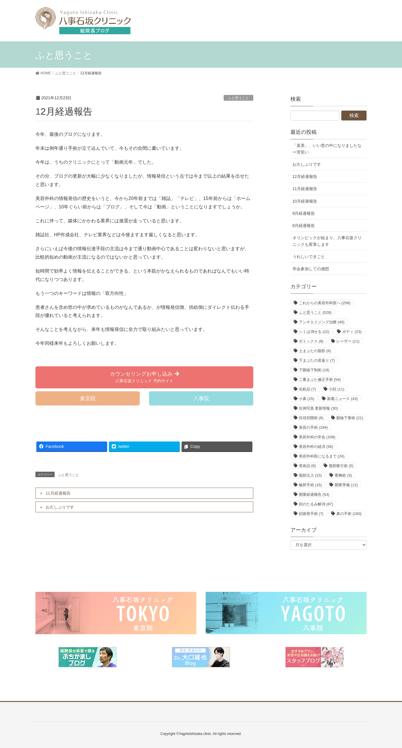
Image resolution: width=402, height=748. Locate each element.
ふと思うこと (238, 98)
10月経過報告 (304, 201)
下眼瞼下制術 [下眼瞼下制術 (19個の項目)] (314, 370)
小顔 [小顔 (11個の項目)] (336, 389)
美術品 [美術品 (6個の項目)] (307, 466)
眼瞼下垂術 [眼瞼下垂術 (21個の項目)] (349, 418)
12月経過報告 (304, 176)
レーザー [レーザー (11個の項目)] (347, 341)
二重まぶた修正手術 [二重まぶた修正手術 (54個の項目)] (320, 379)
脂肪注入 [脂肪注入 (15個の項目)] (310, 475)
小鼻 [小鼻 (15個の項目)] (306, 398)
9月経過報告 (303, 213)
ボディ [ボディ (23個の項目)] (351, 331)
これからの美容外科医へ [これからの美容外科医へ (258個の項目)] (325, 303)
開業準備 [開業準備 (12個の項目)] (346, 485)
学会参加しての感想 (310, 268)
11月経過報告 (58, 493)
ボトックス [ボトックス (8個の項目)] (311, 341)
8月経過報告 (303, 225)
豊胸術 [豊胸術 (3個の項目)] (343, 475)
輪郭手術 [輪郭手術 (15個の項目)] (310, 485)
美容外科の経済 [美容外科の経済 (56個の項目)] (316, 446)
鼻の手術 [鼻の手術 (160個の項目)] (349, 513)
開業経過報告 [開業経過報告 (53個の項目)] (314, 494)
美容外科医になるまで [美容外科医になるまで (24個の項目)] (321, 456)
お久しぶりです (60, 507)
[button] (144, 377)
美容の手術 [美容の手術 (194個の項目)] (313, 427)
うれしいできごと (308, 256)
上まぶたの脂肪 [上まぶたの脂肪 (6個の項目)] (315, 351)
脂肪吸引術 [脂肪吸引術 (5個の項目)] (341, 466)
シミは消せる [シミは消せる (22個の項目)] (314, 331)
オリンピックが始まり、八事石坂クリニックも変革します (327, 241)
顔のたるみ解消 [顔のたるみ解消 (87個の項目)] (316, 504)
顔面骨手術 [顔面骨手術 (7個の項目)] (311, 513)
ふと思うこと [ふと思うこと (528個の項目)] (315, 312)
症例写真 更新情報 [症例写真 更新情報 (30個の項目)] (318, 408)
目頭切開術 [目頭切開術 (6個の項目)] (311, 418)
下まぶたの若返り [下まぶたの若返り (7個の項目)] (317, 360)
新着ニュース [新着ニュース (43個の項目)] (342, 398)
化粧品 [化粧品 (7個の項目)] (307, 389)
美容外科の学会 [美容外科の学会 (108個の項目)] (317, 437)
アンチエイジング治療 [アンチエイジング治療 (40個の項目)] (321, 322)
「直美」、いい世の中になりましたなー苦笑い (327, 148)
